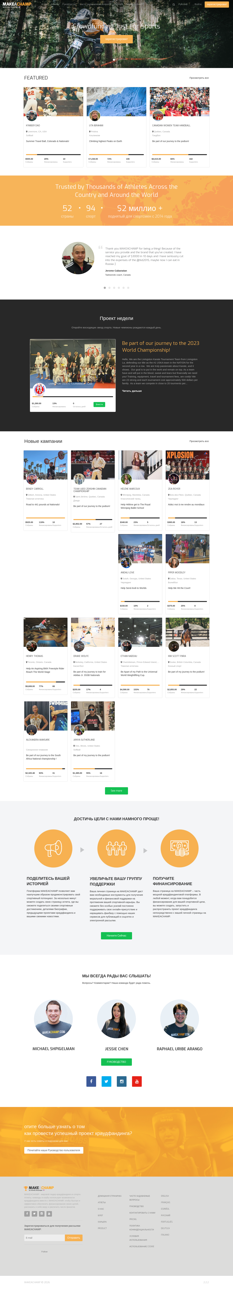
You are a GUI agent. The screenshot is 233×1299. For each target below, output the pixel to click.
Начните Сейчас (116, 941)
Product (118, 4)
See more (116, 792)
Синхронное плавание (37, 751)
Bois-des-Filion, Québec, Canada (184, 496)
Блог (139, 4)
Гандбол (156, 135)
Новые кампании (43, 442)
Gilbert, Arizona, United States (41, 496)
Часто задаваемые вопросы (95, 4)
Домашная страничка (110, 1206)
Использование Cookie (141, 1256)
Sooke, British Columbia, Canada (184, 663)
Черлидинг (173, 500)
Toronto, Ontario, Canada (38, 663)
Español (165, 1219)
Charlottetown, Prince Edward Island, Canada (143, 663)
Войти (198, 4)
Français (165, 1212)
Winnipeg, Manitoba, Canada (135, 496)
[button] (17, 34)
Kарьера (102, 1232)
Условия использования (138, 1248)
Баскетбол (78, 667)
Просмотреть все (199, 77)
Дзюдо (76, 501)
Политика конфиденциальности (141, 1237)
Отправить (73, 1247)
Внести (101, 406)
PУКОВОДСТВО (116, 1071)
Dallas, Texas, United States (182, 580)
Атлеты (55, 4)
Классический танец (130, 500)
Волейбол (173, 583)
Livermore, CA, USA (36, 131)
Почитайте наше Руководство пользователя (54, 1160)
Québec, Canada (161, 131)
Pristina (93, 131)
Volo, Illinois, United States (86, 747)
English (165, 1206)
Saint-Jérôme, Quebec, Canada (89, 498)
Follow (44, 1261)
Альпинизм (94, 135)
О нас (44, 4)
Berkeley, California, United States (90, 663)
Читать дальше (132, 391)
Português (167, 1232)
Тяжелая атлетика (35, 500)
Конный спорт (175, 667)
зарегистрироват (217, 4)
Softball (29, 135)
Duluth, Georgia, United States (136, 580)
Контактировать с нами (142, 1222)
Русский (165, 1225)
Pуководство (69, 4)
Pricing (129, 4)
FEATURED (36, 78)
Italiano (165, 1244)
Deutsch (165, 1238)
